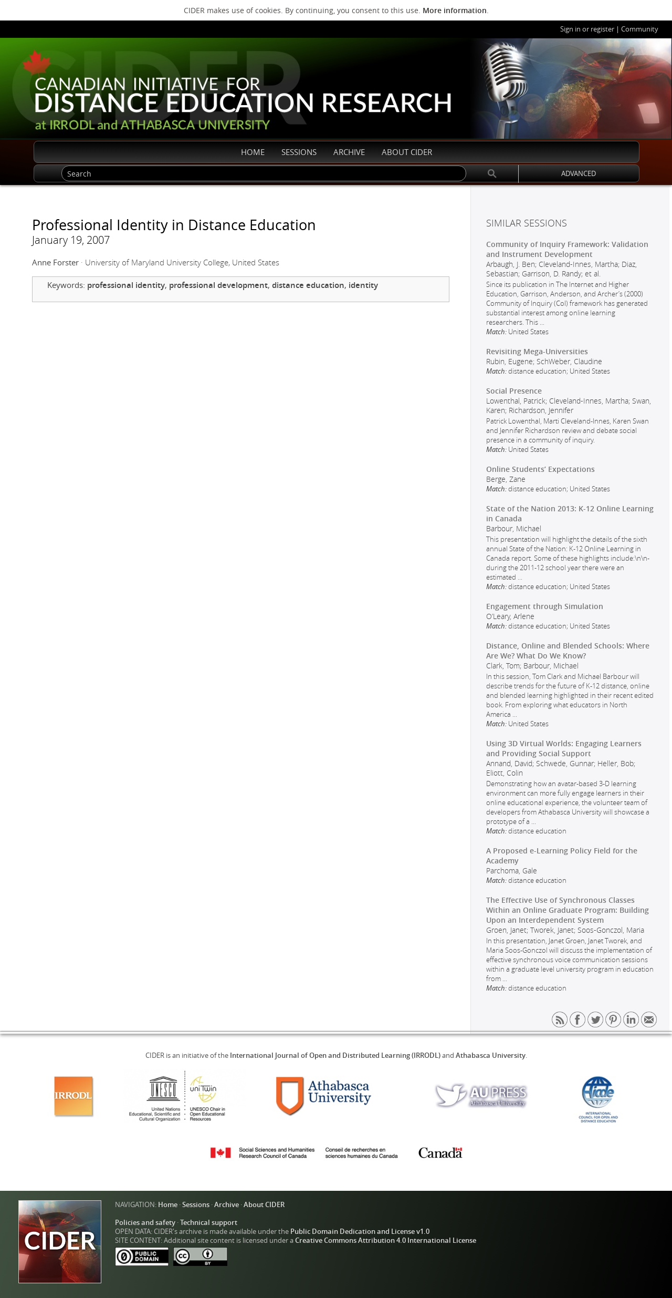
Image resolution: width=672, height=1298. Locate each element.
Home (167, 1204)
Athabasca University (491, 1055)
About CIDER (264, 1204)
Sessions (195, 1204)
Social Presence (514, 391)
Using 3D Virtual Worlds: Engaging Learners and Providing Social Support (564, 748)
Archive (226, 1204)
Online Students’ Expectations (540, 469)
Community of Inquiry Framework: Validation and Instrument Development (567, 249)
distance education (308, 285)
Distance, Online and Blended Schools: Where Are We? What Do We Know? (567, 651)
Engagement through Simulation (544, 606)
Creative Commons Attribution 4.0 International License (385, 1240)
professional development (218, 285)
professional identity (126, 285)
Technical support (208, 1222)
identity (363, 285)
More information (455, 10)
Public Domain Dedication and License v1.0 (359, 1231)
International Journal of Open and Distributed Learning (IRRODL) (335, 1055)
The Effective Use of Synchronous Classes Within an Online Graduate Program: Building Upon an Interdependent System (567, 910)
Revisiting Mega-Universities (537, 351)
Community (639, 29)
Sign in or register (587, 29)
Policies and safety (145, 1222)
